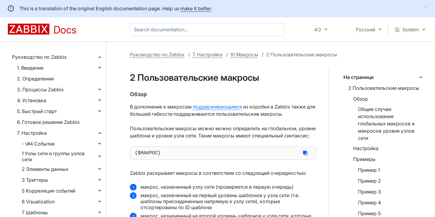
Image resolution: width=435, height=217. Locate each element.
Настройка (366, 148)
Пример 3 (369, 192)
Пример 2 (369, 181)
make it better (195, 8)
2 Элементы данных (45, 169)
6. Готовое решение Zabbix (48, 122)
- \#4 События (38, 144)
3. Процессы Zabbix (40, 89)
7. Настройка (32, 133)
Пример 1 (369, 170)
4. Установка (31, 100)
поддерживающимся (217, 107)
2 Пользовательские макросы (383, 88)
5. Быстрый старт (37, 111)
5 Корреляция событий (48, 191)
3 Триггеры (35, 180)
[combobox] (208, 29)
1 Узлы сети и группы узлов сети (53, 156)
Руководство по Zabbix (39, 57)
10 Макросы (244, 55)
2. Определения (35, 79)
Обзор (360, 99)
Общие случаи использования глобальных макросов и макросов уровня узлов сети (386, 123)
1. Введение (30, 68)
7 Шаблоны (35, 212)
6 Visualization (38, 202)
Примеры (364, 159)
